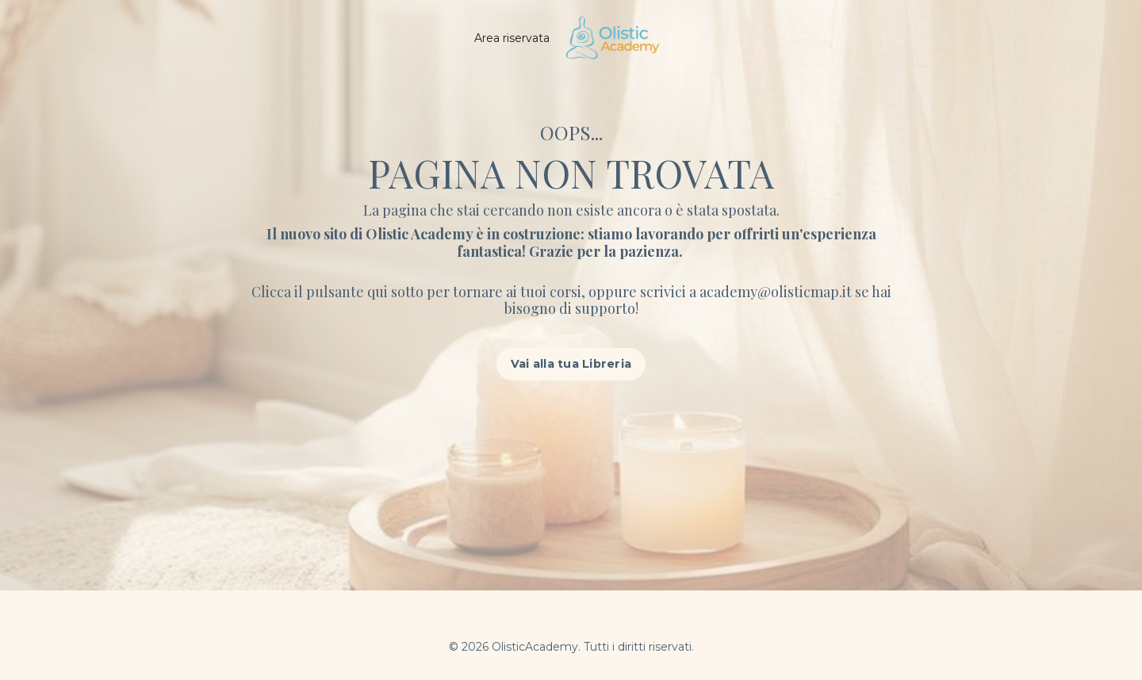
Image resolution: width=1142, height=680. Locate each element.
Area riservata (512, 38)
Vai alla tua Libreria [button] (571, 364)
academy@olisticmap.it (777, 291)
